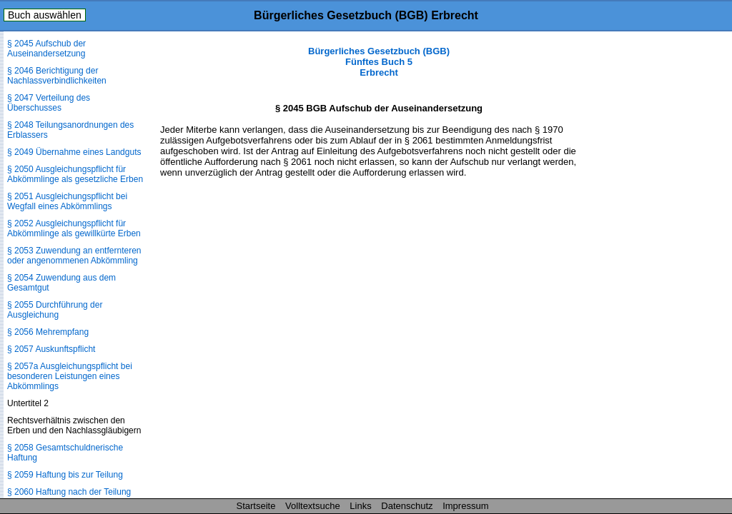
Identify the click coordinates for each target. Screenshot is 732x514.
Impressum (465, 505)
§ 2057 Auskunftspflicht (51, 349)
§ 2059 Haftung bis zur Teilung (65, 475)
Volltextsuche (312, 505)
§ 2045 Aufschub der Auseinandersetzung (46, 49)
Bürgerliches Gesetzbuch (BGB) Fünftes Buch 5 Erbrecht (379, 62)
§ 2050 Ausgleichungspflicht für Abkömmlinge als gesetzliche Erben (75, 174)
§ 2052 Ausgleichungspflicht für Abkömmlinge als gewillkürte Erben (74, 228)
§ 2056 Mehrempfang (48, 332)
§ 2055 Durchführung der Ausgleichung (54, 310)
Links (360, 505)
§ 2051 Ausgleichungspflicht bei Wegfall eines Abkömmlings (67, 201)
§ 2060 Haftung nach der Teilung (69, 492)
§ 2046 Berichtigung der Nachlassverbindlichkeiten (57, 76)
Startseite (256, 505)
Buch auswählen (44, 15)
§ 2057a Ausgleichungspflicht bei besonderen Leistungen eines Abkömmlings (69, 376)
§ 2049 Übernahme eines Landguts (74, 152)
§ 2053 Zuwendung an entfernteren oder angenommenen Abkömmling (74, 256)
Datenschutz (406, 505)
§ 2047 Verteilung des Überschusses (48, 103)
